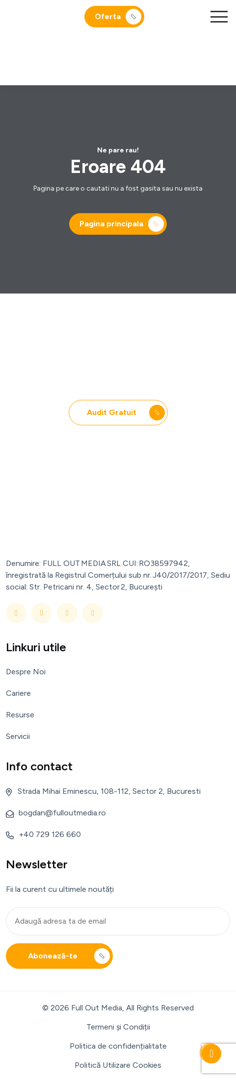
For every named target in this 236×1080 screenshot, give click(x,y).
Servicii (18, 736)
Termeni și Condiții (118, 1026)
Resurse (20, 714)
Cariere (18, 693)
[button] (219, 16)
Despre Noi (26, 671)
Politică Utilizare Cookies (118, 1065)
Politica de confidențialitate (118, 1046)
